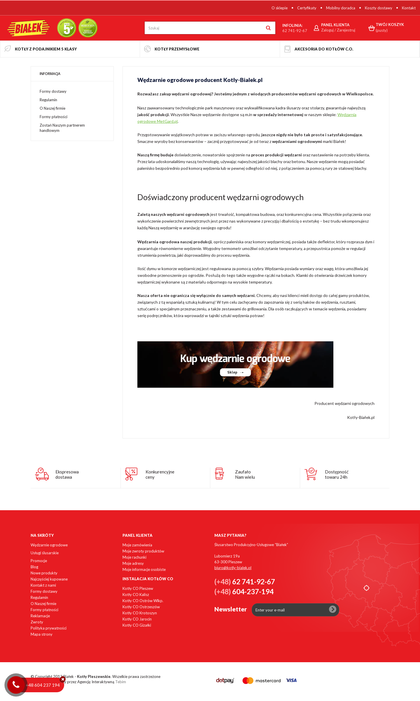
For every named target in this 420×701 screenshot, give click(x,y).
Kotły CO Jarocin (137, 619)
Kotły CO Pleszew (138, 588)
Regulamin (48, 99)
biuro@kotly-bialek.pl (232, 567)
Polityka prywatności (48, 628)
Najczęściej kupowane (49, 579)
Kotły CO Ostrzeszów (141, 606)
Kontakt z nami (43, 585)
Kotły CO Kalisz (136, 594)
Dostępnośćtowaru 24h (337, 474)
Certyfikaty (306, 8)
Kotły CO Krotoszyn (140, 613)
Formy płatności (53, 116)
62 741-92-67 (294, 30)
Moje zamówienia (137, 545)
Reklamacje (40, 615)
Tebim (120, 681)
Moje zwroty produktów (143, 551)
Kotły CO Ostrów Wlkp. (143, 600)
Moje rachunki (134, 557)
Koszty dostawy (378, 8)
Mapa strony (41, 634)
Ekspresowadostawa (67, 474)
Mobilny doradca (340, 8)
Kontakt (409, 8)
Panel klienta (138, 535)
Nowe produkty (44, 573)
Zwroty (37, 622)
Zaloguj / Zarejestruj (338, 30)
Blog (34, 566)
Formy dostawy (53, 91)
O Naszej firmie (52, 108)
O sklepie (280, 8)
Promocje (39, 560)
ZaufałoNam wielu (245, 474)
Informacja (50, 73)
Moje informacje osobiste (144, 569)
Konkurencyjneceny (160, 474)
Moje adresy (133, 563)
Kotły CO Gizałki (137, 625)
